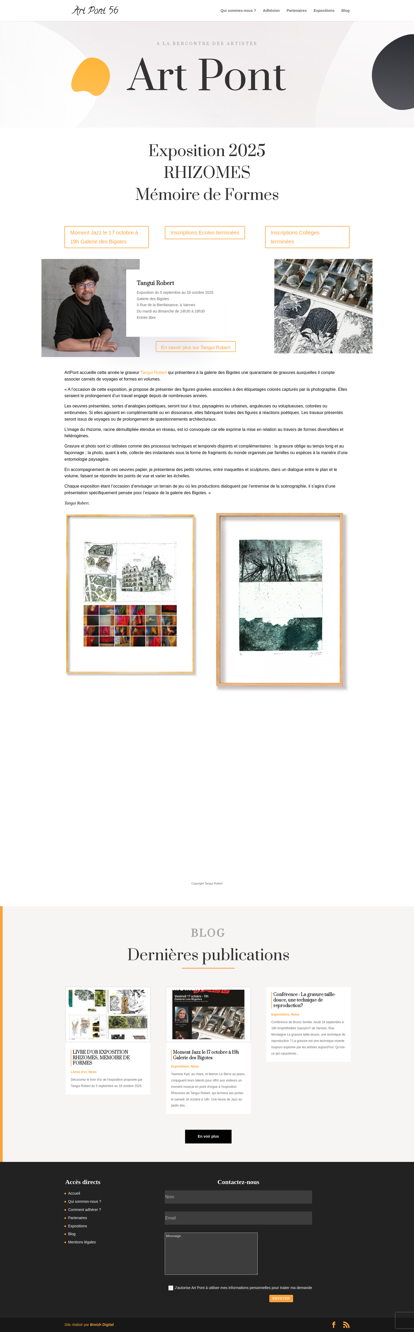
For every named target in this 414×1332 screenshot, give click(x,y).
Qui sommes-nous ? (238, 11)
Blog (345, 11)
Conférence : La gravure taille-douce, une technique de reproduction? (304, 1000)
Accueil (74, 1193)
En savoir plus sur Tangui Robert (195, 347)
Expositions (324, 11)
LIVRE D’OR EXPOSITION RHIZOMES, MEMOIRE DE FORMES (101, 1058)
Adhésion (271, 11)
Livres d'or (79, 1072)
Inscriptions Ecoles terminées (205, 232)
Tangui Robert (153, 372)
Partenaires (296, 11)
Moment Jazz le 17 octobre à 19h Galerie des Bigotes (104, 237)
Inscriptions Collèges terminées (295, 237)
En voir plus (208, 1136)
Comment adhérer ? (84, 1210)
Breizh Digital (102, 1325)
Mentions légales (82, 1242)
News (92, 1072)
